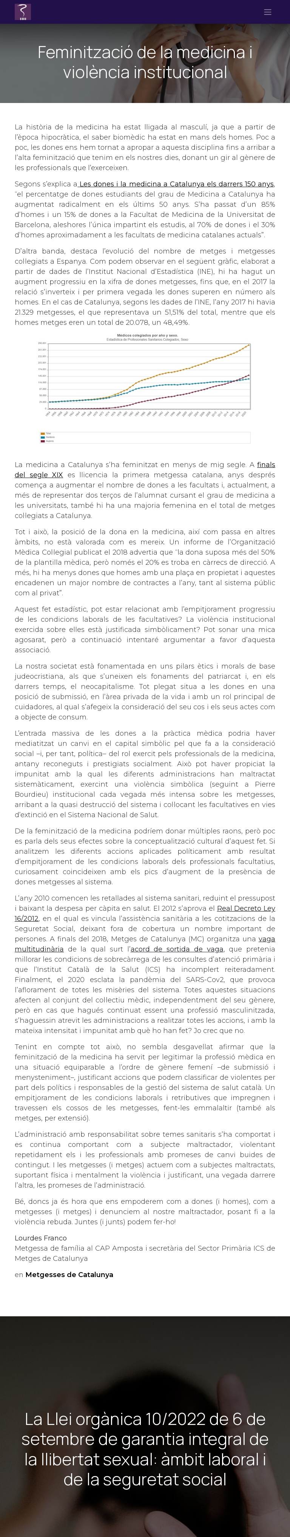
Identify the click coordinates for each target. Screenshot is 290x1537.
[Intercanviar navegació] (267, 12)
